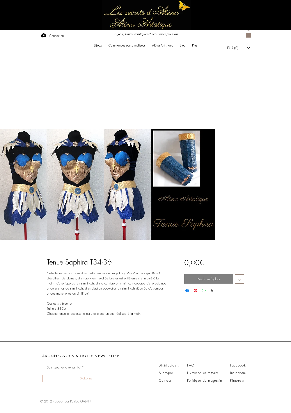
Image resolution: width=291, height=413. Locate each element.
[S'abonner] (86, 378)
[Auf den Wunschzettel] (239, 279)
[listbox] (238, 48)
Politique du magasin (204, 380)
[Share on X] (212, 290)
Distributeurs (169, 365)
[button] (248, 34)
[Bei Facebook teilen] (187, 290)
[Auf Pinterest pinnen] (195, 290)
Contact (165, 380)
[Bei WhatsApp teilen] (203, 290)
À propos (166, 373)
